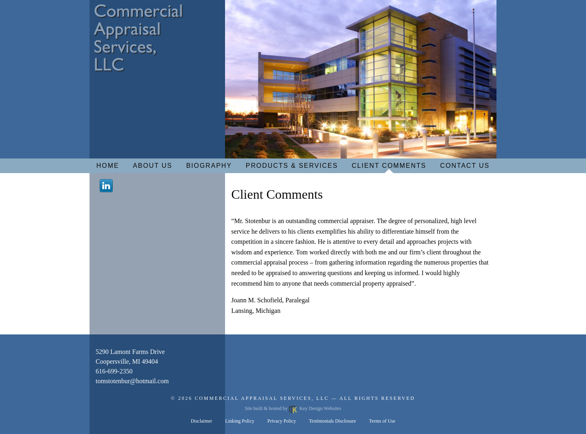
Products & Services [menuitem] (292, 165)
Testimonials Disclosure (332, 421)
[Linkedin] (106, 185)
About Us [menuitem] (153, 165)
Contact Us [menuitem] (465, 165)
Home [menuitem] (107, 165)
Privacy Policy (281, 421)
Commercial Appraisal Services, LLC (262, 398)
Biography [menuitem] (209, 165)
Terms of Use (382, 421)
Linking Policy (239, 421)
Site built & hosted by (293, 408)
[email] (132, 381)
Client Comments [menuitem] (389, 165)
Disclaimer (201, 421)
